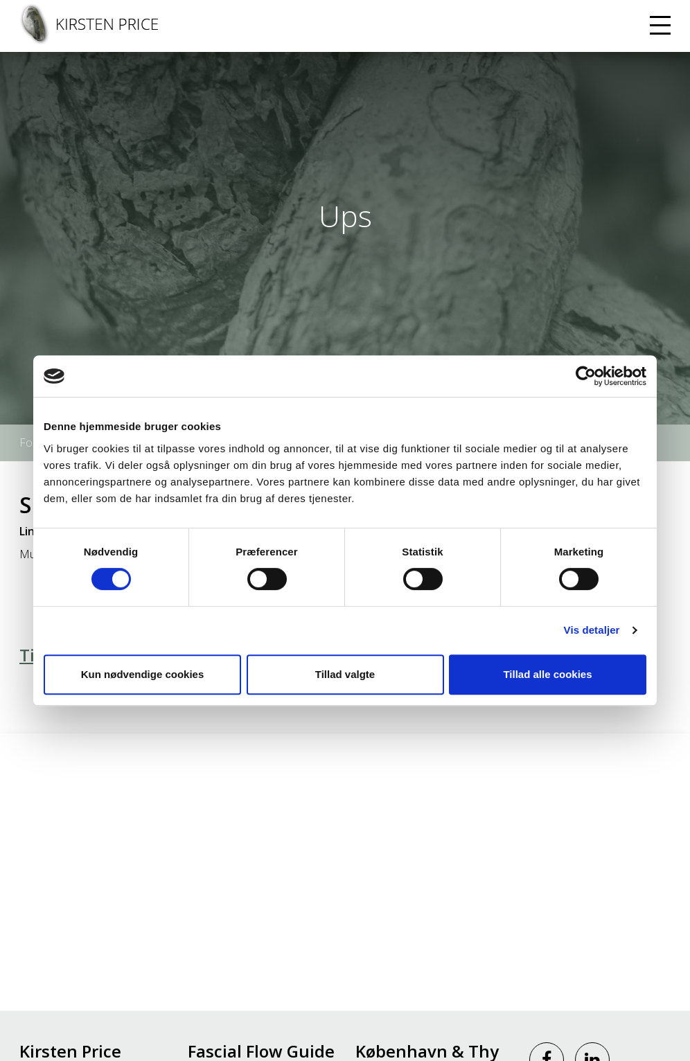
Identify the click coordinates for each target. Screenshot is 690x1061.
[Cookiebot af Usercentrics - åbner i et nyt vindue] (585, 376)
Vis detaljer (592, 630)
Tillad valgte (345, 674)
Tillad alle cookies (547, 674)
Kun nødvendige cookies (142, 674)
